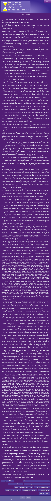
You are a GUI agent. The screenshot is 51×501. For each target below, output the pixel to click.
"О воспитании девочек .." (15, 484)
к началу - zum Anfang (7, 481)
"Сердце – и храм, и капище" (13, 490)
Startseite (23, 497)
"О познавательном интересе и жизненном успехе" (36, 481)
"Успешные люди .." (44, 493)
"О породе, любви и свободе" (42, 487)
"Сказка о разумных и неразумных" (23, 487)
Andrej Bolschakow (18, 6)
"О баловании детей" (44, 490)
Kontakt (28, 497)
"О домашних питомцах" (29, 490)
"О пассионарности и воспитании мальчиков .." (37, 484)
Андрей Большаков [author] (25, 14)
